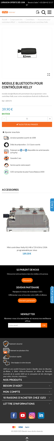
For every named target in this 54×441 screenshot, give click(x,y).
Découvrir (27, 280)
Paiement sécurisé (15, 344)
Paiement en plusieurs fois (19, 350)
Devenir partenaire (27, 300)
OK (44, 325)
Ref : (3, 101)
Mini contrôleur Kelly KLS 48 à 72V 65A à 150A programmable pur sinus (27, 248)
